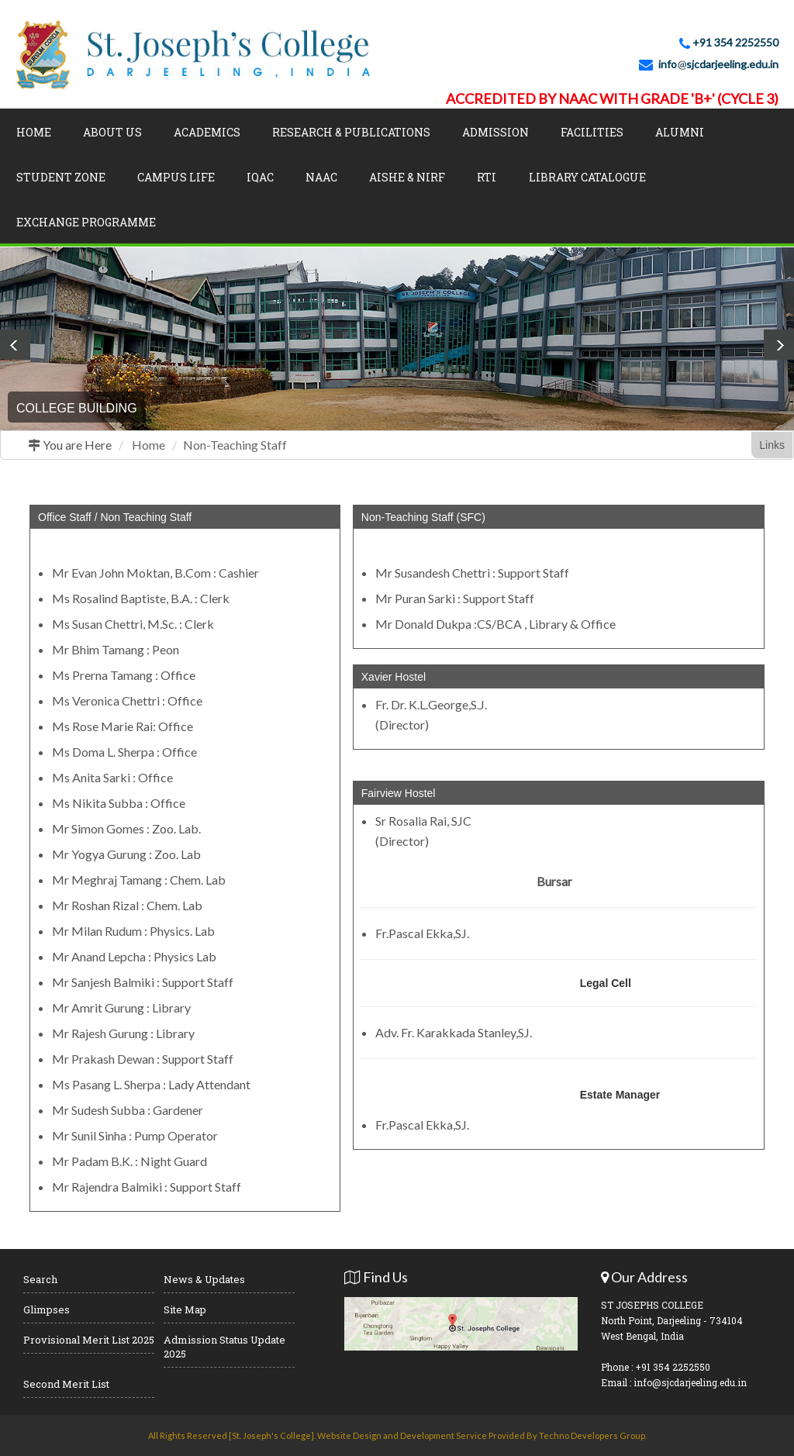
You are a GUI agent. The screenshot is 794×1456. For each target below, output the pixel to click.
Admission (495, 132)
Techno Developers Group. (593, 1435)
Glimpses (46, 1309)
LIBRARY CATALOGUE (587, 177)
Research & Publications (351, 132)
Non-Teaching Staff (235, 444)
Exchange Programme (86, 222)
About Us (112, 132)
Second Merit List (66, 1384)
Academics (207, 132)
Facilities (592, 132)
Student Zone (60, 177)
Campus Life (176, 177)
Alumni (679, 132)
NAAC (321, 177)
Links (772, 445)
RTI (486, 177)
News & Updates (204, 1279)
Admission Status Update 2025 (224, 1347)
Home (33, 132)
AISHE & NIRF (407, 177)
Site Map (185, 1309)
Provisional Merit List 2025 (88, 1340)
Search (40, 1279)
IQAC (260, 177)
